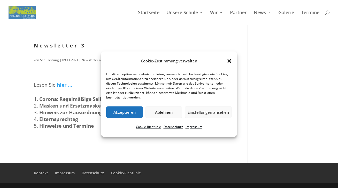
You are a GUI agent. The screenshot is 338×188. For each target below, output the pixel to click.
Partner (238, 13)
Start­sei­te (148, 13)
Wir (214, 13)
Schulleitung (49, 60)
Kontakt (41, 172)
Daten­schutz (173, 127)
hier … (64, 84)
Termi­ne (310, 13)
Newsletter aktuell (95, 60)
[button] (229, 61)
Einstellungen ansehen (208, 112)
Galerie (286, 13)
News (260, 13)
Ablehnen (164, 112)
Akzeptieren (124, 112)
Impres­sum (194, 127)
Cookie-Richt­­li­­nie (126, 172)
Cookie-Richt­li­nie (148, 127)
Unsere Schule (182, 13)
